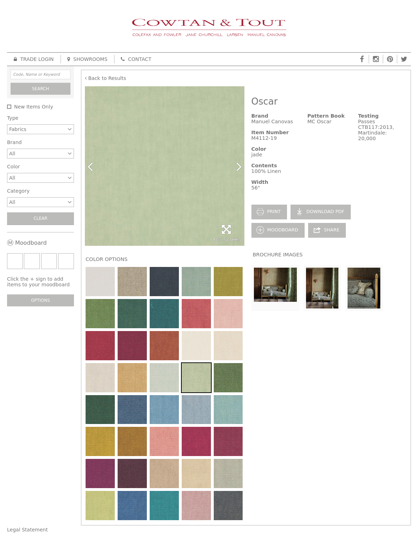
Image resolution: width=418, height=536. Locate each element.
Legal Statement (27, 529)
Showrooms (87, 59)
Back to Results (105, 78)
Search (40, 88)
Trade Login (34, 59)
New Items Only (33, 107)
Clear (40, 218)
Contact (136, 59)
